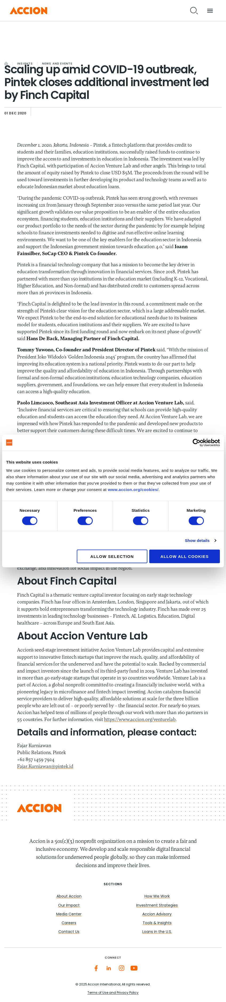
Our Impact (69, 906)
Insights (25, 63)
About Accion (69, 897)
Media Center (69, 914)
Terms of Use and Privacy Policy (113, 993)
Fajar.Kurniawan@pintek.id (45, 766)
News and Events (57, 63)
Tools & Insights (157, 923)
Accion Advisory (157, 914)
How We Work (157, 897)
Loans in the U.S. (157, 932)
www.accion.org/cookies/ (133, 489)
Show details (197, 540)
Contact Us (68, 932)
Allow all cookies (184, 556)
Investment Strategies (157, 906)
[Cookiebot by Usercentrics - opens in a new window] (196, 442)
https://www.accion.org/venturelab (139, 719)
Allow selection (112, 556)
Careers (69, 923)
